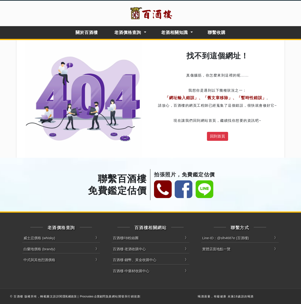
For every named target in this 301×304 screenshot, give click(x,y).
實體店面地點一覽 (216, 249)
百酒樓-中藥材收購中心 (131, 271)
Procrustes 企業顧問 (93, 296)
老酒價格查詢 (127, 32)
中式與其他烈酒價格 (39, 260)
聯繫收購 (217, 32)
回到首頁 (217, 136)
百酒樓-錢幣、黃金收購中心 (134, 260)
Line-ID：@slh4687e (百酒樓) (225, 238)
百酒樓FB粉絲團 (126, 238)
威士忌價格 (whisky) (39, 238)
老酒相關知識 (174, 32)
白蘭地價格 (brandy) (39, 249)
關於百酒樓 (86, 32)
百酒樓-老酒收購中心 (129, 249)
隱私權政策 (70, 296)
